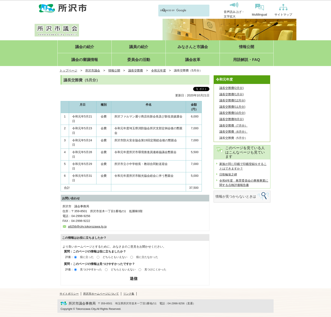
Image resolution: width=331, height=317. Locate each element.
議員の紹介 (138, 47)
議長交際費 (135, 70)
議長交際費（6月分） (233, 131)
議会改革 (192, 60)
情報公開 (246, 47)
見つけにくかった (155, 269)
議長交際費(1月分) (231, 94)
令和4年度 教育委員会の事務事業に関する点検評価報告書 (243, 183)
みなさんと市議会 (193, 47)
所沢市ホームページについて (101, 293)
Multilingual (259, 10)
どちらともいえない (115, 257)
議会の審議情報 (84, 60)
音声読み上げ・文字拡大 (234, 10)
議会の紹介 (84, 47)
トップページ (68, 70)
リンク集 (128, 293)
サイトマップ (283, 10)
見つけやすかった (91, 269)
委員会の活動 (138, 60)
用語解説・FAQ (246, 60)
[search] (178, 10)
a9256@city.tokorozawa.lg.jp (87, 226)
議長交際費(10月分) (232, 113)
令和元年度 (158, 70)
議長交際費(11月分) (232, 106)
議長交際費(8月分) (231, 119)
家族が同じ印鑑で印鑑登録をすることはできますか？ (243, 166)
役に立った (87, 257)
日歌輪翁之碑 (228, 174)
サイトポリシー (69, 293)
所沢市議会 (92, 70)
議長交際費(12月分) (232, 100)
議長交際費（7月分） (233, 125)
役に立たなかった (147, 257)
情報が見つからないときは (236, 196)
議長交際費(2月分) (231, 88)
